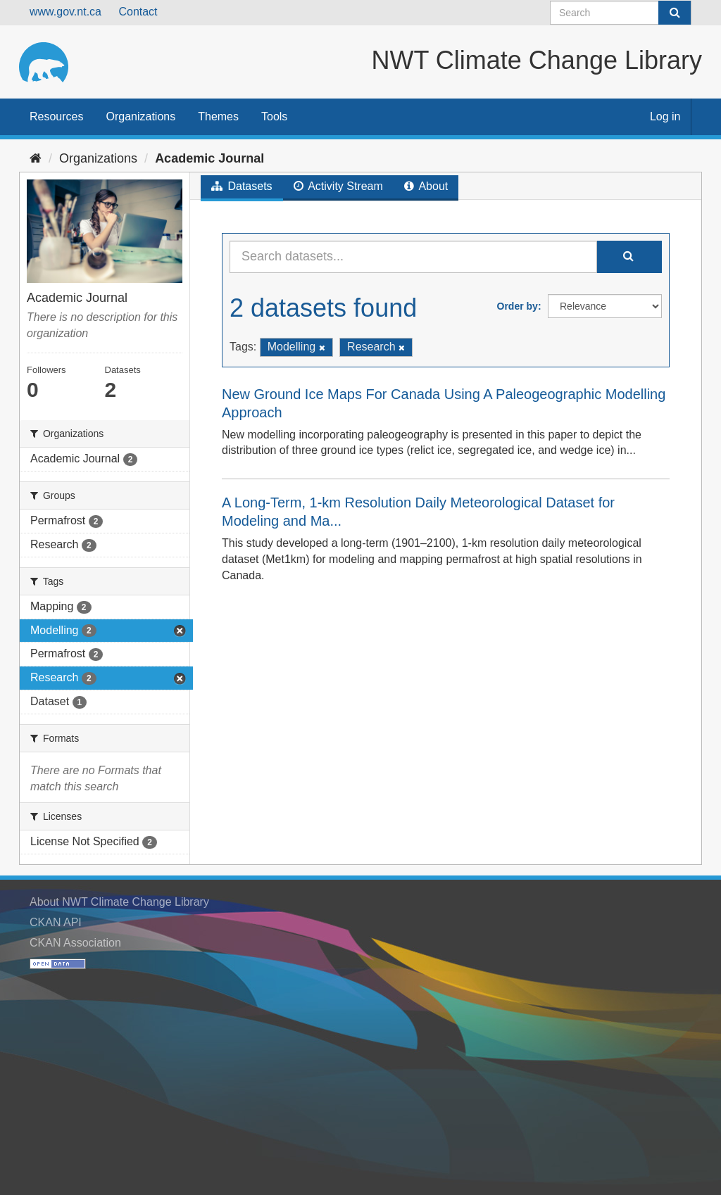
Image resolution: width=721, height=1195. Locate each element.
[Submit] (674, 13)
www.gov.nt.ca (65, 12)
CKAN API (56, 922)
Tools (274, 116)
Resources (56, 116)
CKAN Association (75, 943)
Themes (218, 116)
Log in (665, 116)
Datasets (241, 186)
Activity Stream (338, 186)
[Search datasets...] (413, 257)
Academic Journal (209, 158)
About (426, 186)
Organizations (140, 116)
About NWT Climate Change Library (119, 902)
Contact (137, 12)
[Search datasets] (620, 13)
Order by (517, 306)
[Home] (36, 158)
